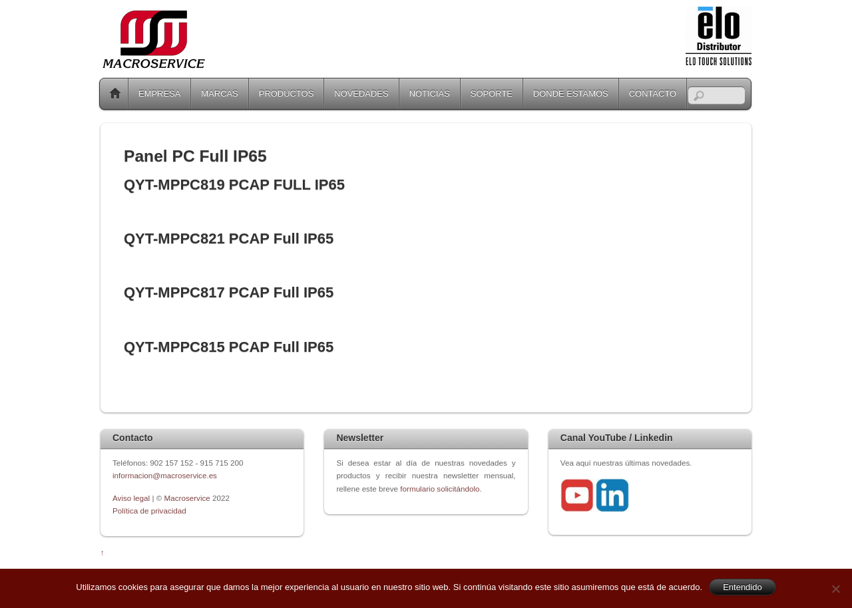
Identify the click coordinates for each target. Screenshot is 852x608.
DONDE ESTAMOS (570, 93)
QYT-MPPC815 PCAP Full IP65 (228, 347)
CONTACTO (652, 93)
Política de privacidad (149, 510)
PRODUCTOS (286, 93)
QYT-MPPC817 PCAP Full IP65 (228, 292)
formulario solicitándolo (439, 488)
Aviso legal (132, 498)
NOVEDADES (361, 93)
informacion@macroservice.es (164, 475)
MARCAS (219, 93)
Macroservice (187, 498)
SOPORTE (492, 93)
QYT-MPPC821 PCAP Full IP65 (228, 238)
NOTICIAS (429, 93)
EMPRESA (159, 93)
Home (115, 93)
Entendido (742, 587)
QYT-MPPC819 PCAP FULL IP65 (234, 184)
